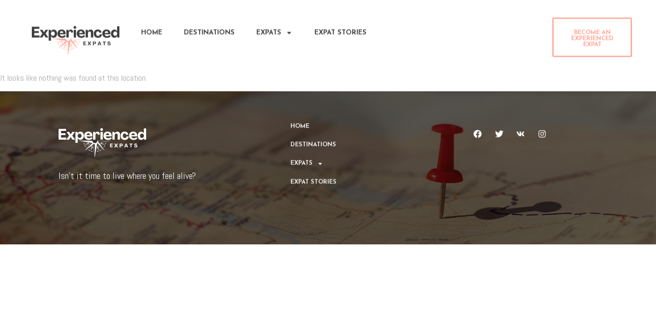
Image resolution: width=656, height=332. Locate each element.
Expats (274, 31)
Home (151, 30)
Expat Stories (340, 30)
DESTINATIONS (209, 30)
